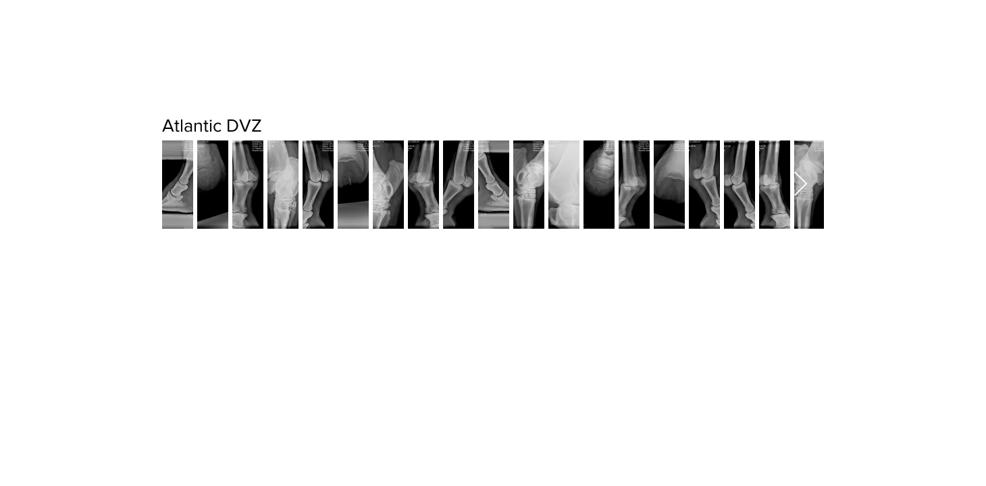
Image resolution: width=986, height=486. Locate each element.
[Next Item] (800, 184)
